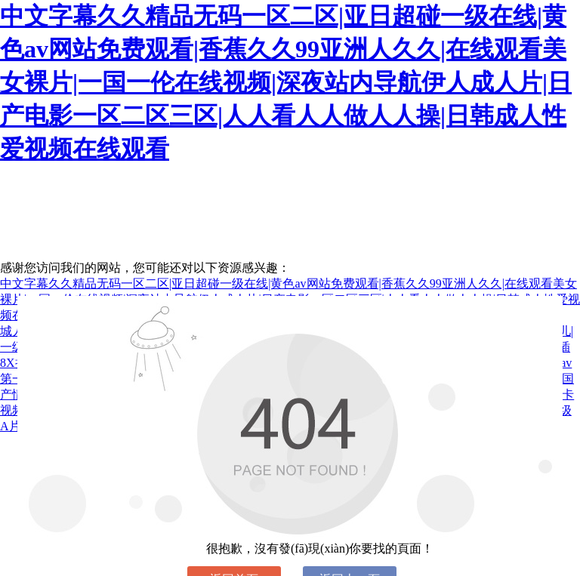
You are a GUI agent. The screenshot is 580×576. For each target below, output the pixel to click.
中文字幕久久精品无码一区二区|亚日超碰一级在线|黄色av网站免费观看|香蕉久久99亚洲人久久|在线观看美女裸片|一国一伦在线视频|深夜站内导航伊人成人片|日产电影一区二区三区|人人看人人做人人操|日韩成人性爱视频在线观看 (286, 82)
